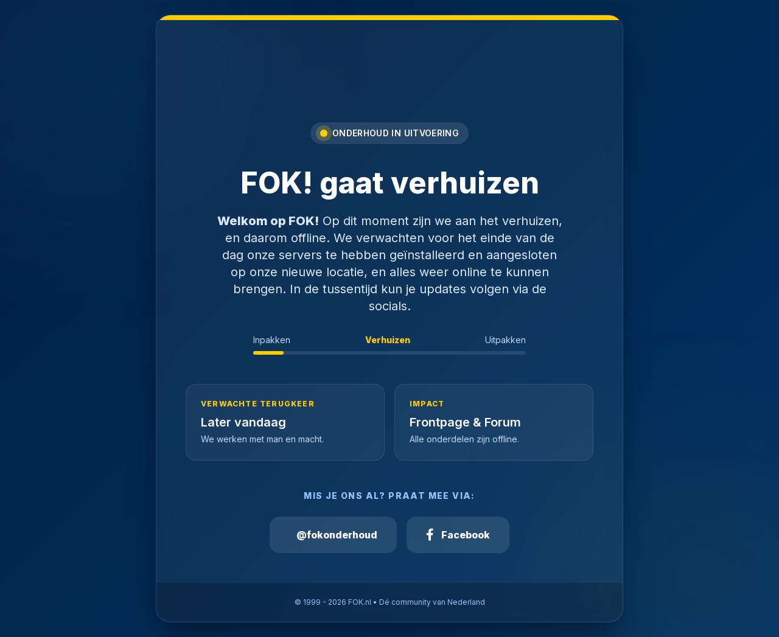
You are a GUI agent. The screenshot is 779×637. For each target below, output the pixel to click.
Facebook (458, 534)
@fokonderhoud (336, 535)
